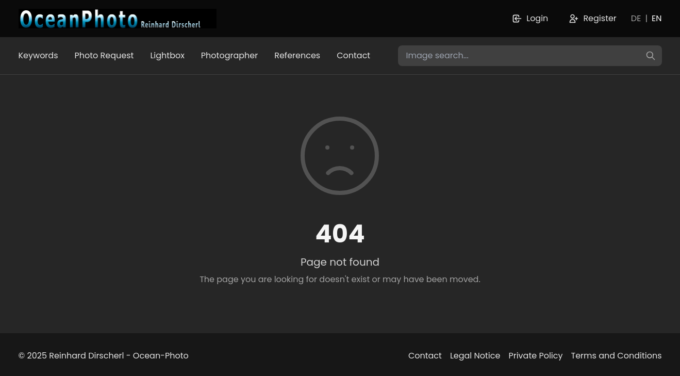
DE (636, 18)
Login (530, 18)
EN (656, 18)
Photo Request (104, 55)
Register (592, 18)
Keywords (38, 55)
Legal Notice (475, 356)
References (297, 55)
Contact (353, 55)
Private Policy (535, 356)
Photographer (229, 55)
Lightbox (167, 55)
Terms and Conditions (616, 356)
